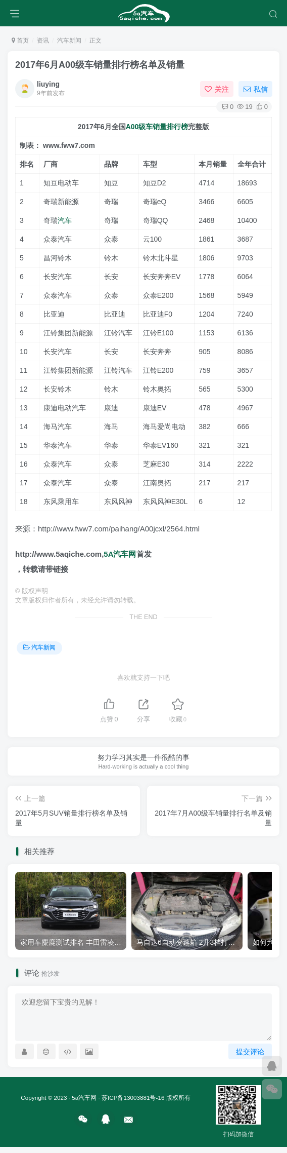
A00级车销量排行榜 (157, 127)
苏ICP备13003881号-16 (133, 1097)
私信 (256, 89)
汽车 (65, 220)
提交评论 (250, 1052)
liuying (48, 84)
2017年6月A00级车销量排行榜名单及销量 (99, 65)
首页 (20, 40)
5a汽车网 (84, 1097)
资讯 (43, 40)
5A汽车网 (120, 554)
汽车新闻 (69, 40)
